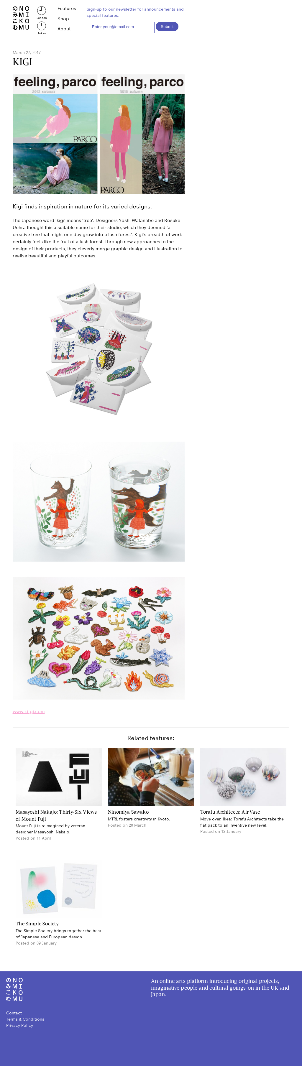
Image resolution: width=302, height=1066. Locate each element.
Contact (14, 1013)
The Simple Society (37, 924)
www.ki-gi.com (29, 711)
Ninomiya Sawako (128, 812)
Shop (63, 19)
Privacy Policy (19, 1025)
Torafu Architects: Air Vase (230, 812)
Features (67, 8)
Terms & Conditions (25, 1019)
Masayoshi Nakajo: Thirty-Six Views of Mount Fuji (56, 816)
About (64, 29)
